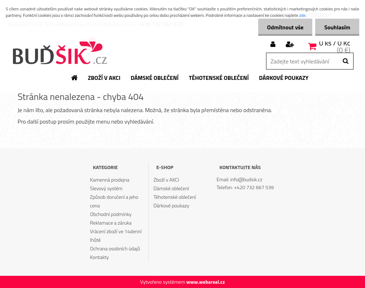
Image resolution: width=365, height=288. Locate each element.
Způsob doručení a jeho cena (114, 201)
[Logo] (59, 51)
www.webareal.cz (205, 281)
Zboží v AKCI (166, 179)
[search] (345, 61)
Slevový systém (106, 188)
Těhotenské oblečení (174, 197)
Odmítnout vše (285, 27)
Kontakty (99, 257)
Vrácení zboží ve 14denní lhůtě (116, 235)
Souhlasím (337, 27)
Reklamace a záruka (111, 222)
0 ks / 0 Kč (334, 42)
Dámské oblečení (171, 188)
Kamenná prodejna (109, 179)
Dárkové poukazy (171, 205)
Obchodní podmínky (111, 214)
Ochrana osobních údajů (115, 248)
